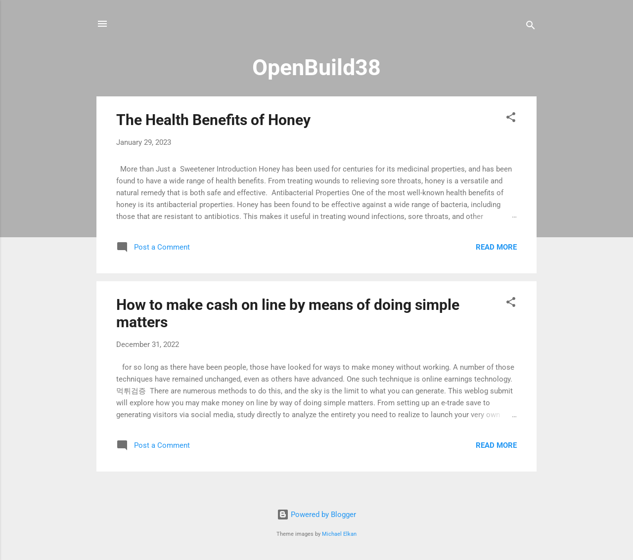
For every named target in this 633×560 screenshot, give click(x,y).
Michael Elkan (339, 534)
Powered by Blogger (316, 514)
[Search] (531, 27)
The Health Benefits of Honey (213, 120)
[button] (511, 119)
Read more (496, 247)
